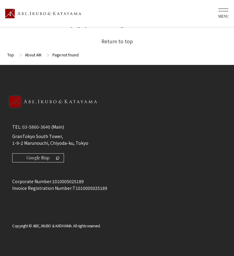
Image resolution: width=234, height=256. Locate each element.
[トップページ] (43, 13)
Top (10, 54)
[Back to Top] (117, 108)
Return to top (117, 41)
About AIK (33, 54)
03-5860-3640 (36, 127)
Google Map (43, 158)
